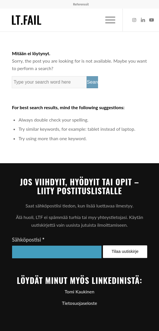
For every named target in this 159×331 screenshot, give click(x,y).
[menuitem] (81, 4)
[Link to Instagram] (134, 20)
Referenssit (81, 4)
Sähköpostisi (28, 239)
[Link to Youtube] (151, 20)
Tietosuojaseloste (79, 303)
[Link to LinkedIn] (143, 20)
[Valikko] (107, 19)
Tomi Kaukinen (79, 291)
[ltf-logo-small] (66, 19)
